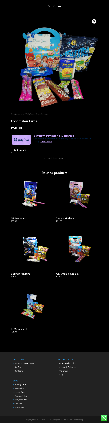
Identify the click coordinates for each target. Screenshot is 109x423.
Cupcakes (18, 403)
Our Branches (64, 371)
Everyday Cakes (21, 399)
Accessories (20, 114)
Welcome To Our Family (24, 363)
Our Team (19, 371)
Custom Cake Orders (67, 363)
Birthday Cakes (21, 384)
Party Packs (30, 114)
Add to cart (20, 150)
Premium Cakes (21, 396)
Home (13, 114)
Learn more (46, 141)
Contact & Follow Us (67, 367)
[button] (94, 21)
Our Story (18, 367)
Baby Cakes (19, 388)
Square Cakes (20, 392)
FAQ (61, 375)
